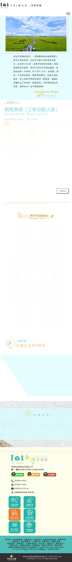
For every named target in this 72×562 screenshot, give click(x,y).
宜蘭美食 (45, 541)
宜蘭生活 (50, 543)
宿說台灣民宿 (47, 545)
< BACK (62, 191)
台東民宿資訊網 (49, 540)
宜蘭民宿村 (55, 541)
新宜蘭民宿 (25, 541)
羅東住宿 (59, 543)
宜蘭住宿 (28, 540)
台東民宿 (36, 541)
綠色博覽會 (17, 540)
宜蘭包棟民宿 (31, 543)
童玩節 (8, 540)
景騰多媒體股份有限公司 (18, 547)
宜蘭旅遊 (36, 545)
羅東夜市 (20, 543)
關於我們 (58, 545)
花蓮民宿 (37, 540)
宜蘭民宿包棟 (24, 545)
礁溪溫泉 (11, 543)
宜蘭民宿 (61, 540)
